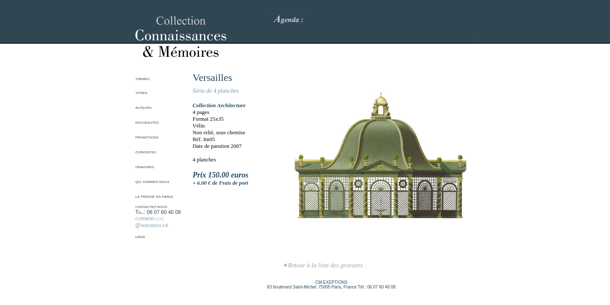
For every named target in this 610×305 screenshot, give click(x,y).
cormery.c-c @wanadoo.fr (151, 221)
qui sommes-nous (152, 181)
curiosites (145, 152)
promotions (147, 137)
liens (140, 236)
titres (141, 92)
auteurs (143, 107)
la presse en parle (154, 196)
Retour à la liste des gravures (323, 265)
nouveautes (147, 122)
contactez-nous (151, 206)
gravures (144, 166)
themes (142, 78)
